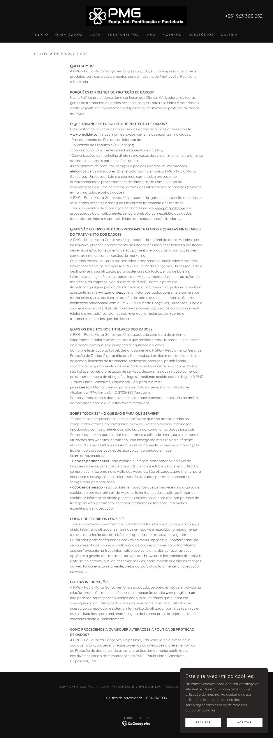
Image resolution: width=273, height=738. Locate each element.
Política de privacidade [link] (124, 698)
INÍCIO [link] (41, 35)
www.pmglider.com (85, 134)
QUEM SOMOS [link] (69, 35)
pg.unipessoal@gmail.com (91, 387)
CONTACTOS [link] (156, 698)
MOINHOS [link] (172, 35)
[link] (136, 15)
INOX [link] (151, 35)
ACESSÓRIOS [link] (201, 35)
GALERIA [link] (229, 35)
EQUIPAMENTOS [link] (123, 35)
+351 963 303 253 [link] (243, 16)
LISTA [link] (95, 35)
